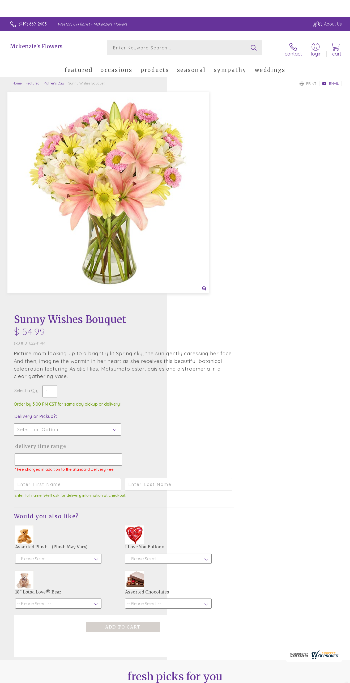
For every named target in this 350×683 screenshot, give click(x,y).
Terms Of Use (225, 677)
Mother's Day (54, 81)
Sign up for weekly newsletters (175, 547)
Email (330, 81)
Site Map (327, 677)
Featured (33, 81)
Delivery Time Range (202, 229)
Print (308, 81)
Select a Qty (188, 173)
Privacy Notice (257, 677)
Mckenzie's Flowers (36, 46)
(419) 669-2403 (33, 24)
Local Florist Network (294, 677)
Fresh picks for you (175, 518)
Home (17, 81)
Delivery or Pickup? (196, 199)
